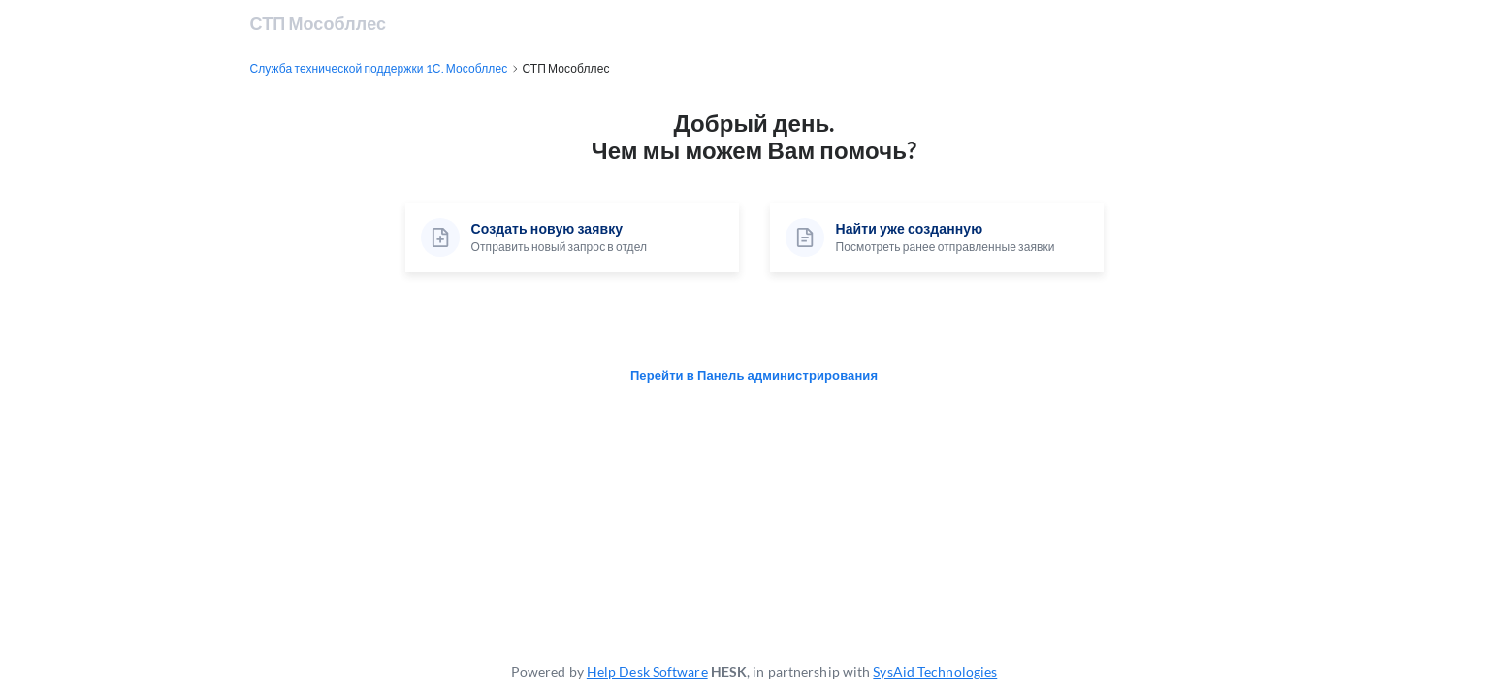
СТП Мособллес (318, 23)
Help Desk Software (647, 671)
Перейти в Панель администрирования (754, 375)
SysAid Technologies (935, 671)
